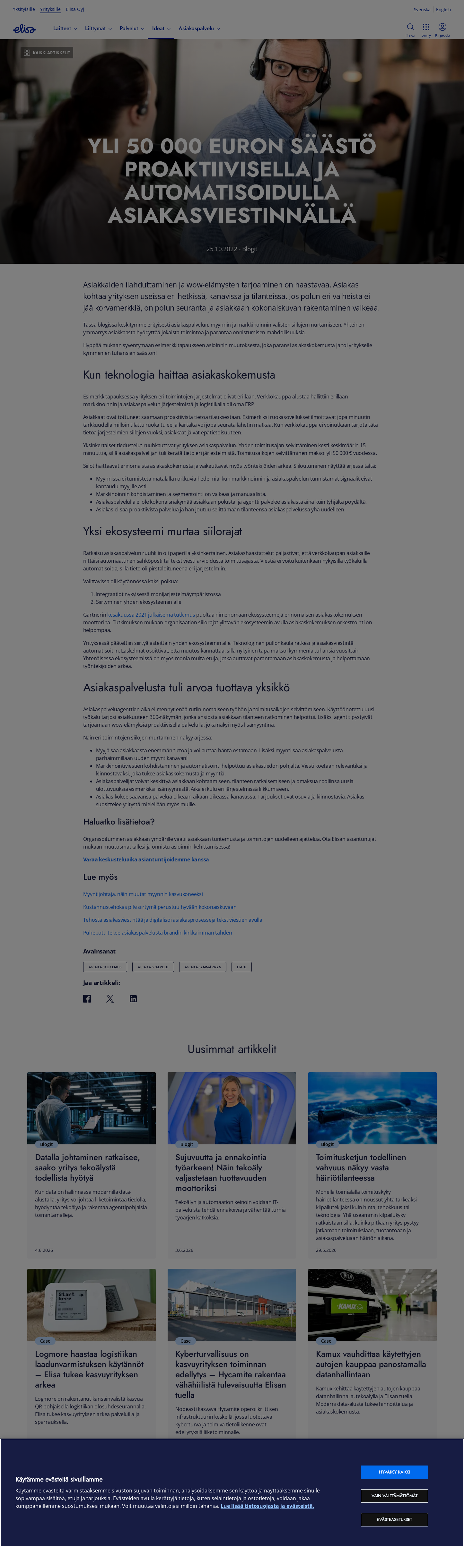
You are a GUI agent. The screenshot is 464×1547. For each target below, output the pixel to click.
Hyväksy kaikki (394, 1472)
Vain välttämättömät (394, 1496)
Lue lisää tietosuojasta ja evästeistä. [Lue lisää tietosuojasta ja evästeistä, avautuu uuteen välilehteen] (267, 1505)
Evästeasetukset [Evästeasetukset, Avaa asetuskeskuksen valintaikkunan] (394, 1520)
